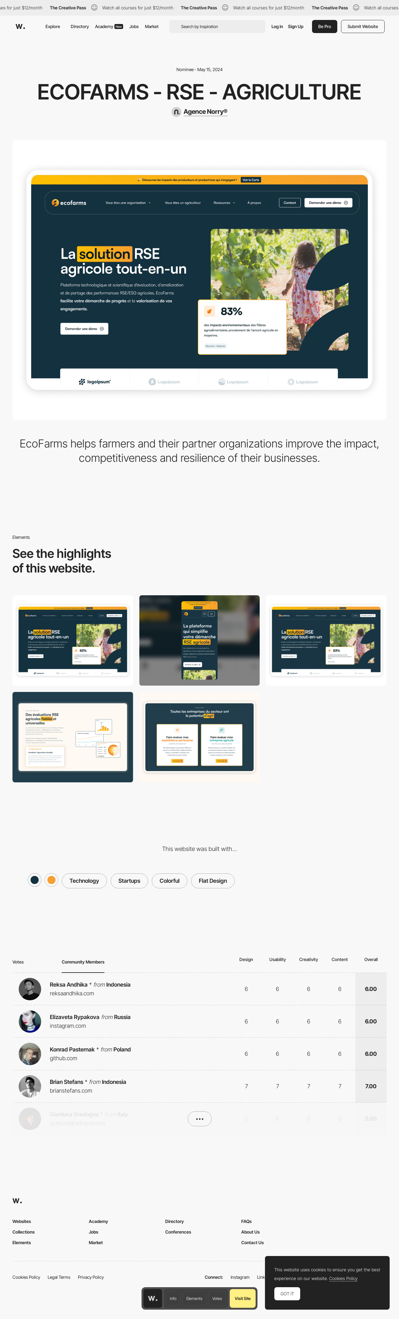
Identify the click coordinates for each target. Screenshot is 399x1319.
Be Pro (324, 26)
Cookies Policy (26, 1277)
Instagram (240, 1277)
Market (152, 26)
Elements (194, 1298)
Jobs (134, 26)
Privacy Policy (91, 1277)
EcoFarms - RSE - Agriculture (199, 91)
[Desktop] (72, 640)
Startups (129, 880)
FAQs (246, 1221)
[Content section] (72, 737)
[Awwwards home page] (152, 1298)
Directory (80, 26)
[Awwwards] (20, 26)
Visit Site (243, 1298)
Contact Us (252, 1242)
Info (173, 1298)
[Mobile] (199, 640)
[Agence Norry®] (199, 112)
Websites (21, 1221)
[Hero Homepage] (326, 640)
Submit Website (363, 26)
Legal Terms (59, 1277)
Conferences (178, 1231)
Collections (23, 1231)
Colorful (170, 880)
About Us (250, 1231)
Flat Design (213, 880)
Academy (109, 26)
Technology (84, 880)
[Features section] (199, 737)
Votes (217, 1298)
